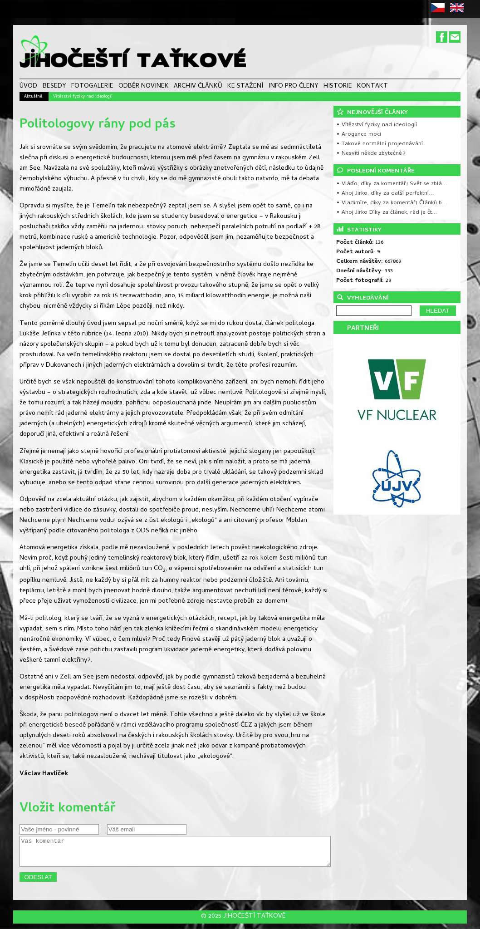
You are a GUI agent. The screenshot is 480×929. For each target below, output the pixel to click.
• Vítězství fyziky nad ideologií (376, 125)
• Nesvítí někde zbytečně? (371, 153)
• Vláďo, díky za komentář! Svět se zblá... (391, 184)
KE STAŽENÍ (245, 87)
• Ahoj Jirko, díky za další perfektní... (385, 193)
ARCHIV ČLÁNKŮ (198, 87)
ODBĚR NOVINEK (143, 87)
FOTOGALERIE (92, 87)
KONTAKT (372, 87)
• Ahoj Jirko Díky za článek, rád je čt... (386, 212)
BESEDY (54, 87)
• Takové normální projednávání (379, 144)
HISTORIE (337, 87)
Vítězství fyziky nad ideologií (83, 96)
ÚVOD (28, 87)
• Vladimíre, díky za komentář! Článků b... (391, 203)
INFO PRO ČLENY (293, 87)
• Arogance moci (358, 134)
